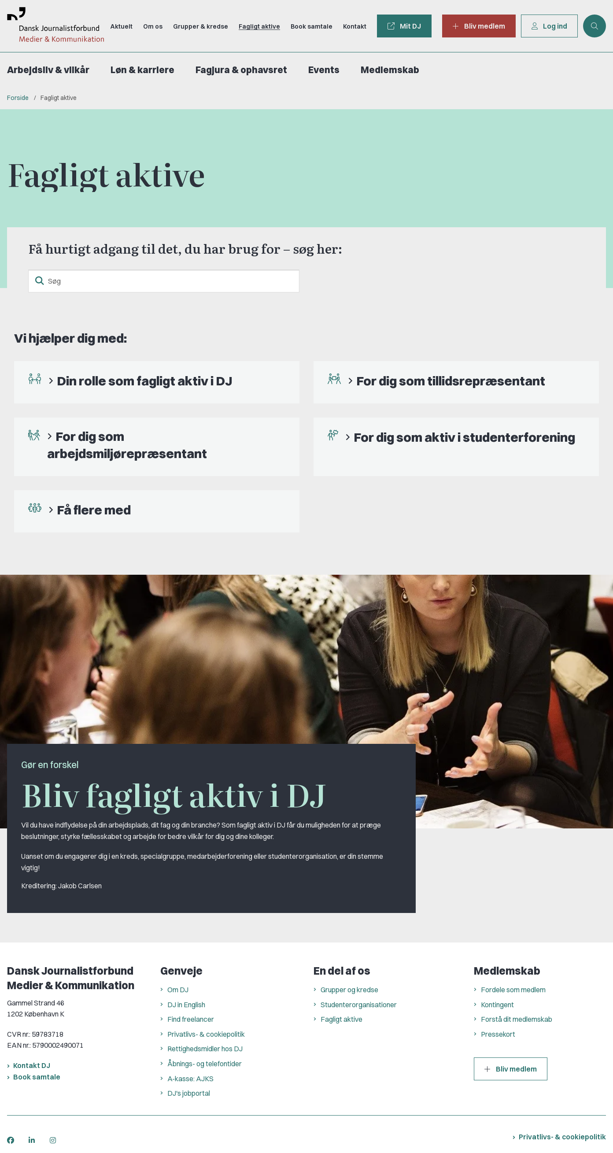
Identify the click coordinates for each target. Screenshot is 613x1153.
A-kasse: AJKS (190, 1078)
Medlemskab (390, 69)
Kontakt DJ (31, 1065)
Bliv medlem (510, 1068)
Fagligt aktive (341, 1019)
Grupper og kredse (349, 989)
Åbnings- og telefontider (204, 1063)
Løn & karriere (142, 69)
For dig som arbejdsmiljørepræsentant (127, 445)
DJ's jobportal (188, 1093)
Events (324, 69)
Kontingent (497, 1004)
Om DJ (177, 989)
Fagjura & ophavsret (241, 69)
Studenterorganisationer (359, 1004)
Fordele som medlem (513, 989)
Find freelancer (190, 1019)
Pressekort (498, 1034)
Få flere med (94, 509)
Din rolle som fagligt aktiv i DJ (145, 380)
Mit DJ (404, 26)
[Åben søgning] (594, 26)
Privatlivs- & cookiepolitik (206, 1034)
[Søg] (163, 281)
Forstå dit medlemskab (516, 1019)
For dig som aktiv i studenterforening (464, 437)
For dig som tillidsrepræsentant (450, 380)
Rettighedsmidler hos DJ (205, 1048)
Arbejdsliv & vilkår (48, 69)
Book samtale (36, 1076)
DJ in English (186, 1004)
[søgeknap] (39, 281)
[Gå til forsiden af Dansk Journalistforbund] (52, 26)
